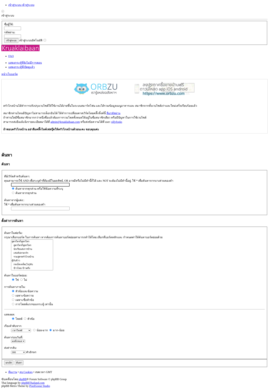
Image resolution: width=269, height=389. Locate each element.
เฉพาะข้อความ (23, 295)
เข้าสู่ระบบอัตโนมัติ (32, 40)
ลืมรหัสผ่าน (113, 113)
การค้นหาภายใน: (14, 286)
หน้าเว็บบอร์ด (9, 74)
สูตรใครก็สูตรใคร (32, 241)
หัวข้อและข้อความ (25, 291)
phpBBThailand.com (33, 382)
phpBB (23, 379)
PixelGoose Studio (39, 385)
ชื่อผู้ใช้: (8, 24)
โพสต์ (17, 318)
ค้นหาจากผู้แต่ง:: (14, 200)
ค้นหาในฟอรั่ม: (13, 232)
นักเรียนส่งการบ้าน (32, 249)
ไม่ (23, 279)
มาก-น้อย (56, 330)
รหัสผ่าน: (9, 32)
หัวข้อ (29, 318)
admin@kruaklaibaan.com (65, 121)
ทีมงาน (12, 372)
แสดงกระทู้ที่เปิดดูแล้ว (21, 67)
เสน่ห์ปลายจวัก (32, 253)
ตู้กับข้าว (32, 261)
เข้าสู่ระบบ (15, 4)
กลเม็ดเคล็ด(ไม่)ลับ (32, 264)
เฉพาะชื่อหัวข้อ (23, 299)
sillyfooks (116, 121)
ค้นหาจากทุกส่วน (24, 193)
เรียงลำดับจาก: (13, 325)
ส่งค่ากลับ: (10, 347)
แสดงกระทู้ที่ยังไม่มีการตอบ (25, 62)
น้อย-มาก (40, 330)
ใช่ (15, 279)
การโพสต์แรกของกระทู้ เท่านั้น (32, 304)
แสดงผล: (9, 314)
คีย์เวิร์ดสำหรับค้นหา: (17, 176)
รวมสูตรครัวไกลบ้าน (32, 257)
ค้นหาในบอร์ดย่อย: (15, 275)
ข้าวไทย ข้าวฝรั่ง (32, 268)
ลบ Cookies (26, 372)
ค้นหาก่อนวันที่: (13, 337)
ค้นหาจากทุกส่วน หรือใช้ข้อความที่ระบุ (37, 188)
